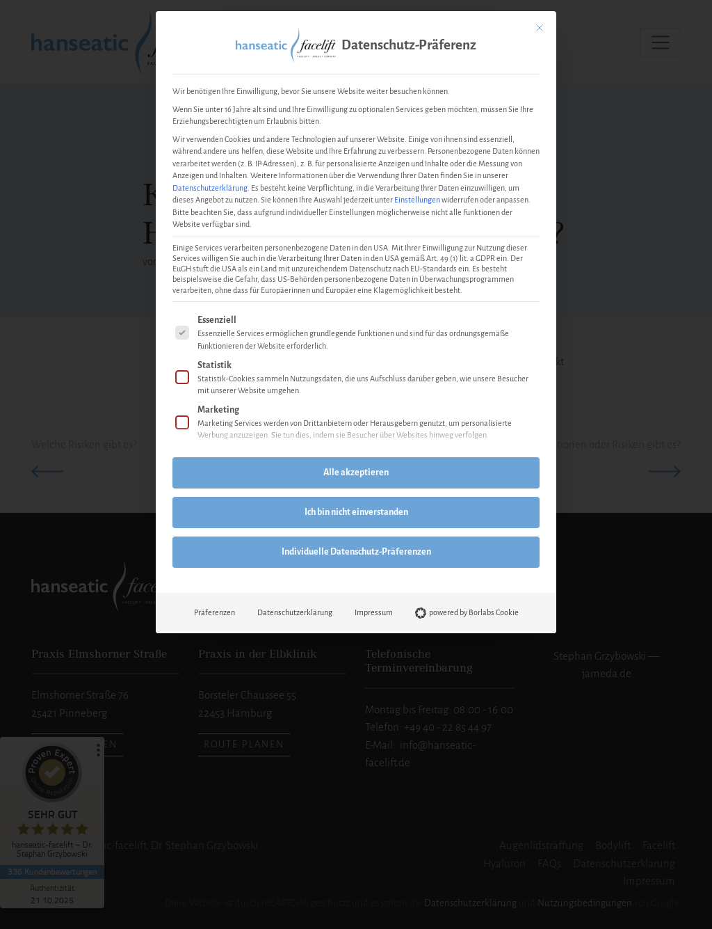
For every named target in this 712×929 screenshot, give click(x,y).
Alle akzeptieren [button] (356, 472)
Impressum (374, 612)
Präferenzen (214, 612)
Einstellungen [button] (417, 200)
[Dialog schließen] (539, 28)
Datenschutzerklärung (210, 188)
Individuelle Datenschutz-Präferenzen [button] (356, 552)
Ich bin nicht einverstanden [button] (356, 512)
